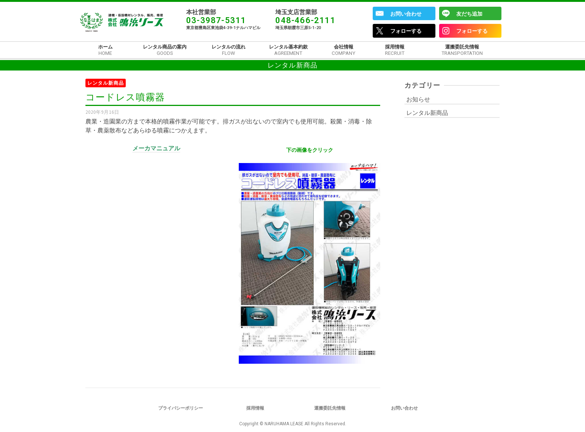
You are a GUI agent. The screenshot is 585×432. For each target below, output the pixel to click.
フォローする (406, 31)
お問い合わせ (406, 14)
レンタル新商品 (105, 83)
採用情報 (255, 408)
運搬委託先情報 (329, 408)
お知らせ (418, 99)
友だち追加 (469, 14)
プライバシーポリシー (180, 408)
